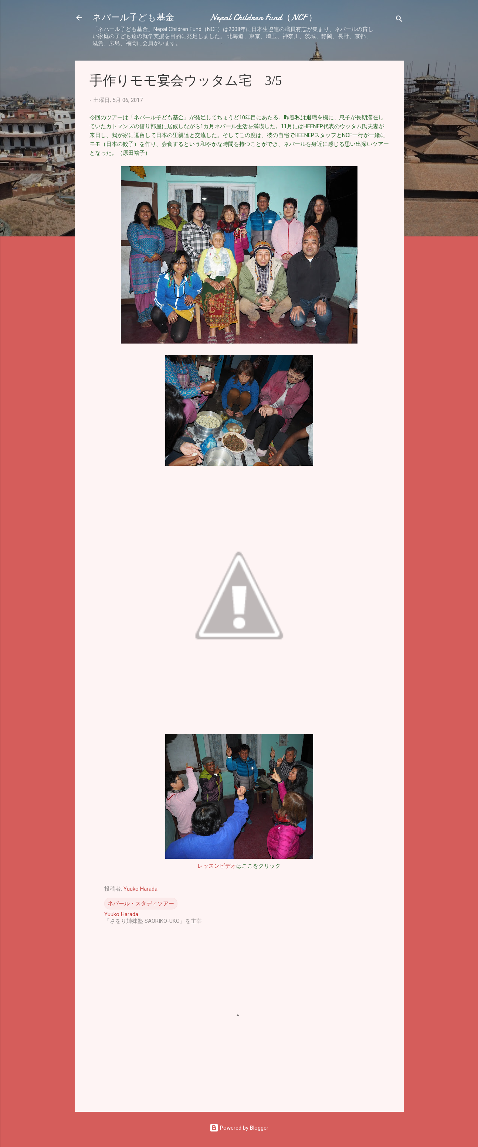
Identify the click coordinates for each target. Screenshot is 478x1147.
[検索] (399, 20)
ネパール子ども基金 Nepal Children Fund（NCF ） (204, 17)
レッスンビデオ (216, 866)
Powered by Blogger (239, 1127)
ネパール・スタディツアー (141, 903)
